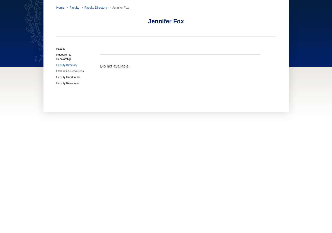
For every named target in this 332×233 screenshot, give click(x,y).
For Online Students (150, 166)
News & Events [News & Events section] (192, 14)
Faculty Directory (95, 35)
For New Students (148, 155)
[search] (242, 13)
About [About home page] (103, 166)
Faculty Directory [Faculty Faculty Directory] (66, 93)
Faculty (74, 35)
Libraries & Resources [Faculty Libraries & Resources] (70, 99)
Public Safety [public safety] (195, 170)
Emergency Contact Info (202, 174)
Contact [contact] (228, 14)
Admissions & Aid (110, 155)
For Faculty (144, 170)
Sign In (288, 14)
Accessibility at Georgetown (205, 155)
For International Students (155, 163)
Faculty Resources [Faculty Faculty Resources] (68, 111)
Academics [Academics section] (121, 14)
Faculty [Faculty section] (170, 14)
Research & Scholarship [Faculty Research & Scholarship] (63, 85)
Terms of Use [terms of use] (194, 166)
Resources (265, 14)
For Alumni (144, 174)
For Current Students (151, 159)
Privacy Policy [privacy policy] (195, 163)
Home (60, 35)
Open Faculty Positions (152, 181)
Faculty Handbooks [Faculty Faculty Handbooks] (68, 105)
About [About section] (213, 14)
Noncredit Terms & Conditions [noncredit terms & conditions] (205, 159)
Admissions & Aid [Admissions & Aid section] (147, 14)
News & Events (108, 163)
